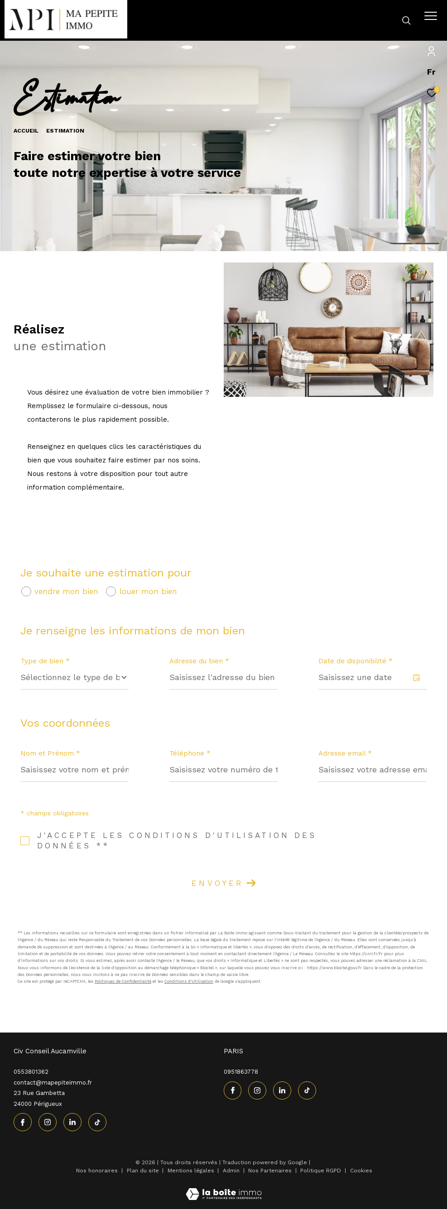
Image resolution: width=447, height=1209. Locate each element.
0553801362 (31, 1071)
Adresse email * (345, 753)
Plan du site (144, 1170)
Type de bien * (45, 661)
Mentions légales (192, 1170)
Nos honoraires (97, 1170)
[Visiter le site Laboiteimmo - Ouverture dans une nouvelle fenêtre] (224, 1188)
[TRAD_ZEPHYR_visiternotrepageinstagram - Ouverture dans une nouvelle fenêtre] (47, 1122)
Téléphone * (190, 753)
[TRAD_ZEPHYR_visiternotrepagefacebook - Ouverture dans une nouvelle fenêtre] (23, 1122)
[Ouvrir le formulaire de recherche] (380, 20)
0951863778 (241, 1071)
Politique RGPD (320, 1170)
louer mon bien (148, 591)
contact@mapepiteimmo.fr (53, 1082)
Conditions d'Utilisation (188, 981)
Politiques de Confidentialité (123, 981)
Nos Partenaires (270, 1170)
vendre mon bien (66, 591)
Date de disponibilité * (355, 661)
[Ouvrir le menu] (430, 16)
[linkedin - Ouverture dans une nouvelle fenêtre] (72, 1122)
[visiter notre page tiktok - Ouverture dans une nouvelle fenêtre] (97, 1122)
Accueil (26, 130)
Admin (232, 1170)
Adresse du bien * (199, 661)
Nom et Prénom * (50, 753)
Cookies (361, 1171)
